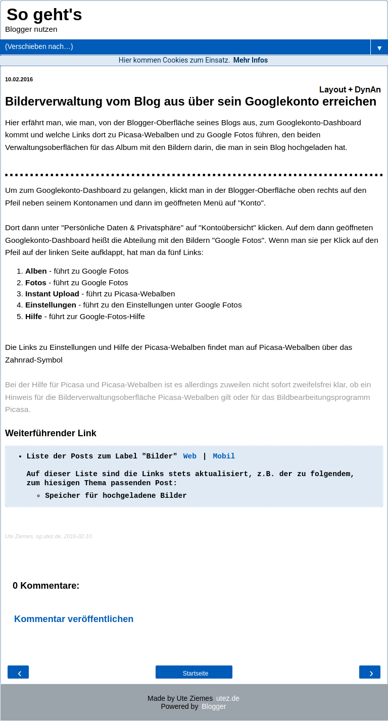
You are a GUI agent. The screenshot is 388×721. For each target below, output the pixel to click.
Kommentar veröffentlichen (73, 619)
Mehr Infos (250, 60)
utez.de (227, 698)
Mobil (224, 456)
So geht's (44, 14)
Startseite (196, 673)
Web (190, 456)
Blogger (214, 706)
